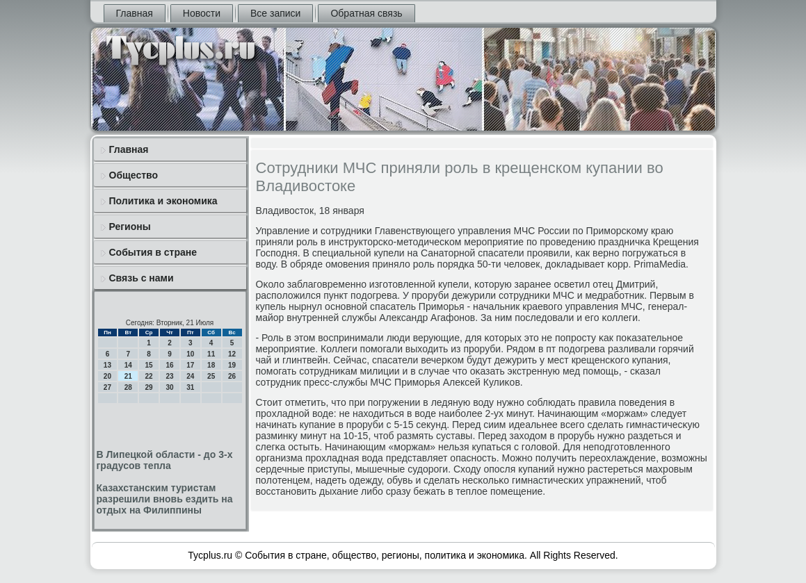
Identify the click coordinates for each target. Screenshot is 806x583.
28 (128, 387)
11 (211, 354)
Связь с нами (141, 278)
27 (107, 387)
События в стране (153, 252)
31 (190, 387)
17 (190, 365)
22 (149, 376)
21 (128, 376)
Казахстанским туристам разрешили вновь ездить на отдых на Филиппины (165, 499)
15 (149, 365)
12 (232, 354)
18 (211, 365)
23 (169, 376)
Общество (134, 175)
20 (107, 376)
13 (107, 365)
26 (232, 376)
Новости (201, 13)
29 (149, 387)
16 (169, 365)
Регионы (130, 226)
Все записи (275, 13)
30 (169, 387)
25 (211, 376)
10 (190, 354)
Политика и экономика (163, 200)
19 (232, 365)
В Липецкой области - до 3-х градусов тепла (165, 460)
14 (128, 365)
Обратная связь (366, 13)
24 (190, 376)
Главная (134, 13)
